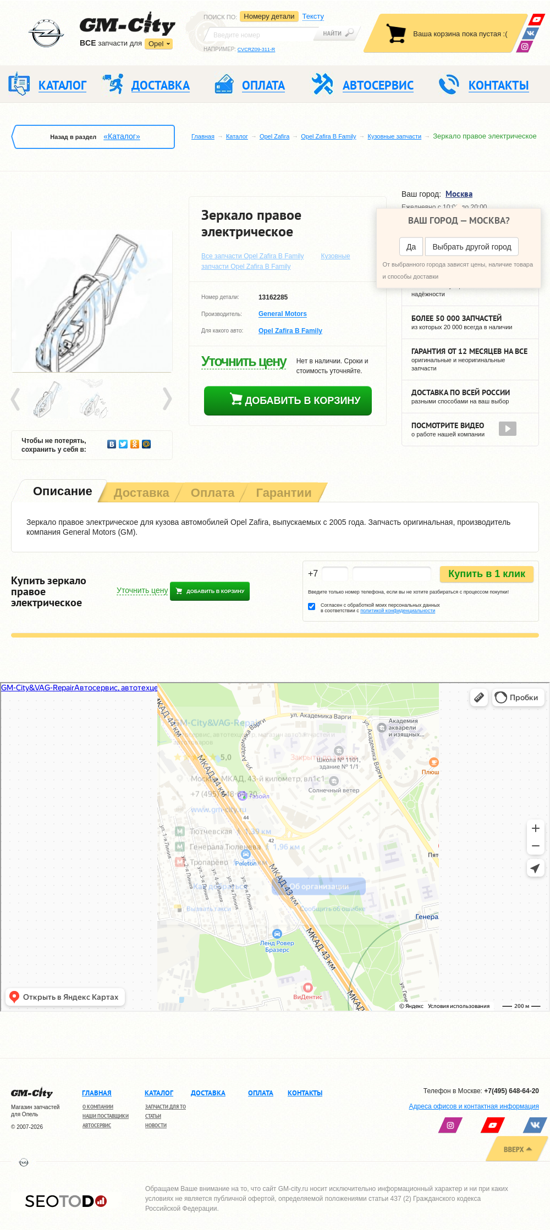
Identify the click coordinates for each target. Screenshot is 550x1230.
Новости (156, 1125)
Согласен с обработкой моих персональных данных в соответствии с (380, 607)
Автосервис (96, 1125)
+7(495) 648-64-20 (511, 1091)
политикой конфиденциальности (397, 610)
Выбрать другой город (471, 246)
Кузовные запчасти (395, 136)
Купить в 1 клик (486, 573)
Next (166, 399)
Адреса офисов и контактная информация (474, 1106)
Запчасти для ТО (165, 1107)
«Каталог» (121, 136)
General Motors (282, 314)
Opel (155, 44)
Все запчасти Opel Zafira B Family (252, 256)
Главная (203, 136)
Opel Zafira (274, 136)
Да (411, 246)
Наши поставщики (105, 1116)
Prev (17, 399)
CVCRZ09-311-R (257, 49)
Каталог (237, 136)
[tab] (61, 492)
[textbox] (261, 34)
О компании (97, 1107)
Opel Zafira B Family (328, 136)
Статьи (153, 1116)
